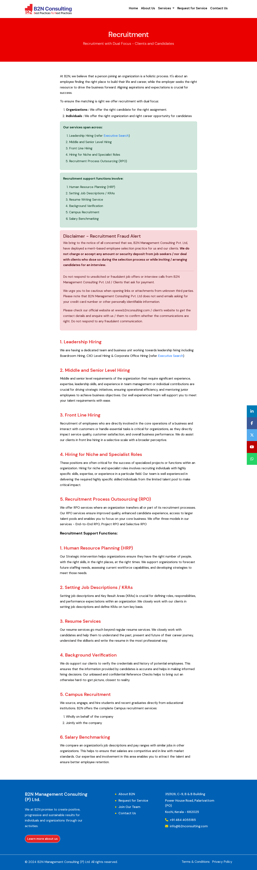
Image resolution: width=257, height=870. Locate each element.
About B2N (126, 794)
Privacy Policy (222, 862)
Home (133, 8)
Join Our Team (129, 807)
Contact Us (219, 8)
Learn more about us (42, 839)
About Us (148, 8)
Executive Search (116, 136)
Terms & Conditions (196, 862)
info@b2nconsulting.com (186, 826)
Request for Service (192, 8)
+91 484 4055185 (180, 820)
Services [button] (165, 8)
